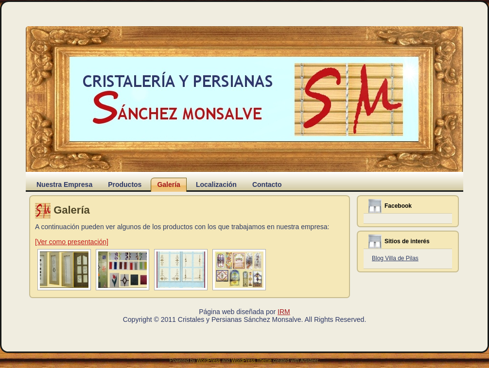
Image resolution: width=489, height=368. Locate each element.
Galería (71, 210)
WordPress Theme (251, 360)
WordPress (208, 360)
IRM (284, 312)
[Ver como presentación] (71, 242)
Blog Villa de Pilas (395, 258)
